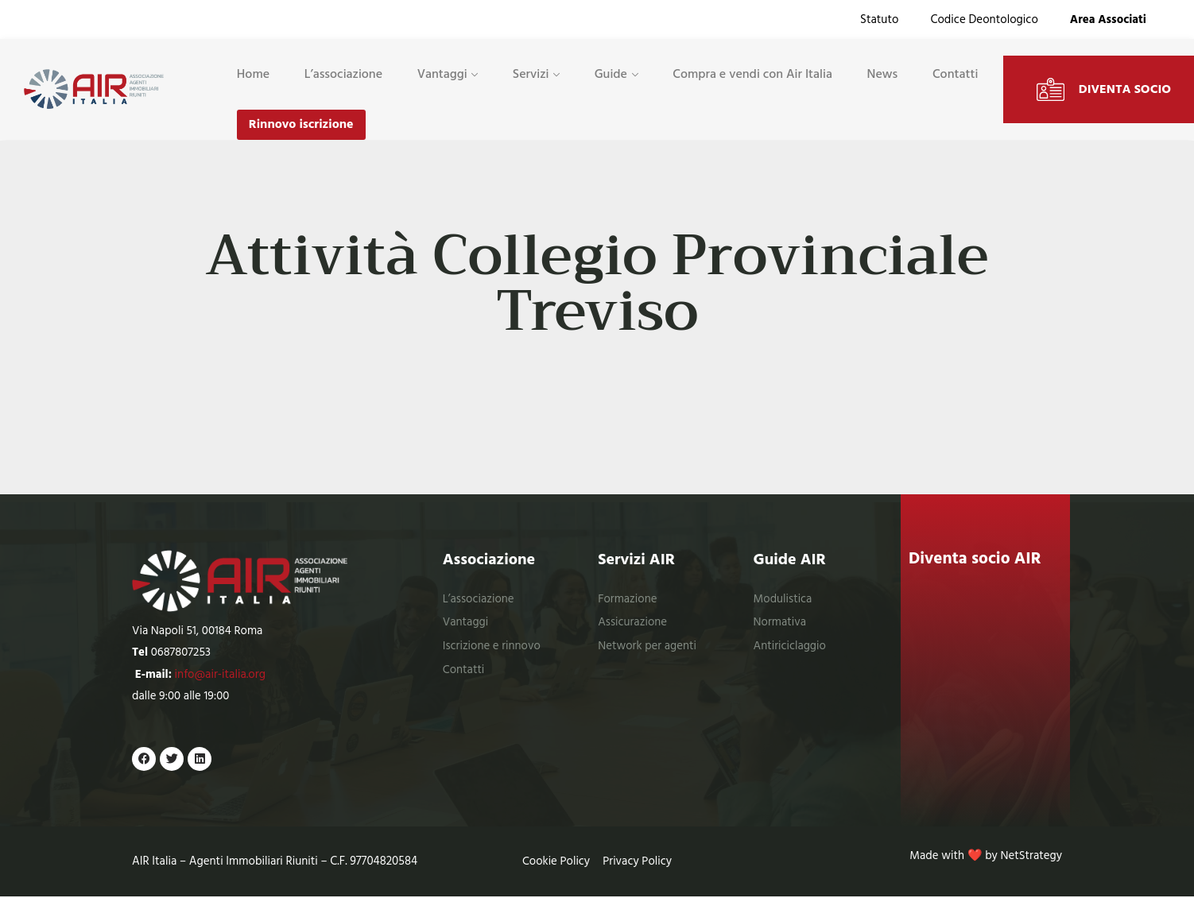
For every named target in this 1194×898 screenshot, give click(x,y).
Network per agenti (647, 646)
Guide (611, 74)
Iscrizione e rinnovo (492, 646)
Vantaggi (442, 74)
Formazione (627, 599)
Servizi (531, 74)
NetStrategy (1031, 858)
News (882, 74)
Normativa (780, 622)
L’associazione (343, 74)
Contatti (955, 74)
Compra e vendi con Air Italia (752, 74)
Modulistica (783, 599)
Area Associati (1108, 19)
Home (253, 74)
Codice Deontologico (983, 19)
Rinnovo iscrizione (301, 125)
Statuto (879, 19)
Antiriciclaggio (790, 646)
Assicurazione (633, 622)
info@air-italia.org (220, 675)
